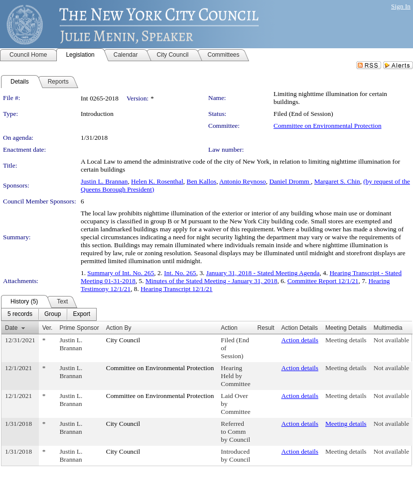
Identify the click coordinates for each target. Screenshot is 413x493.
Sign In (401, 6)
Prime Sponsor (79, 327)
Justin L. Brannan (104, 181)
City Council (123, 340)
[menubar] (49, 314)
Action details (299, 340)
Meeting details (346, 340)
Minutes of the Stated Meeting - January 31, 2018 (211, 281)
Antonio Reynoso (242, 181)
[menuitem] (19, 314)
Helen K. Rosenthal (157, 181)
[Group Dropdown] (52, 314)
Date (11, 327)
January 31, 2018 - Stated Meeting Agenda (263, 273)
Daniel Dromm (290, 181)
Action (229, 327)
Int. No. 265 (180, 273)
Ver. (47, 327)
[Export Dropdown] (81, 314)
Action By (119, 327)
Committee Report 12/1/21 (323, 281)
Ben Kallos (202, 181)
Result (266, 327)
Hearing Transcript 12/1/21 (176, 289)
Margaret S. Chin (337, 181)
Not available (391, 340)
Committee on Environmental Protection (328, 125)
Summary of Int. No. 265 (120, 273)
